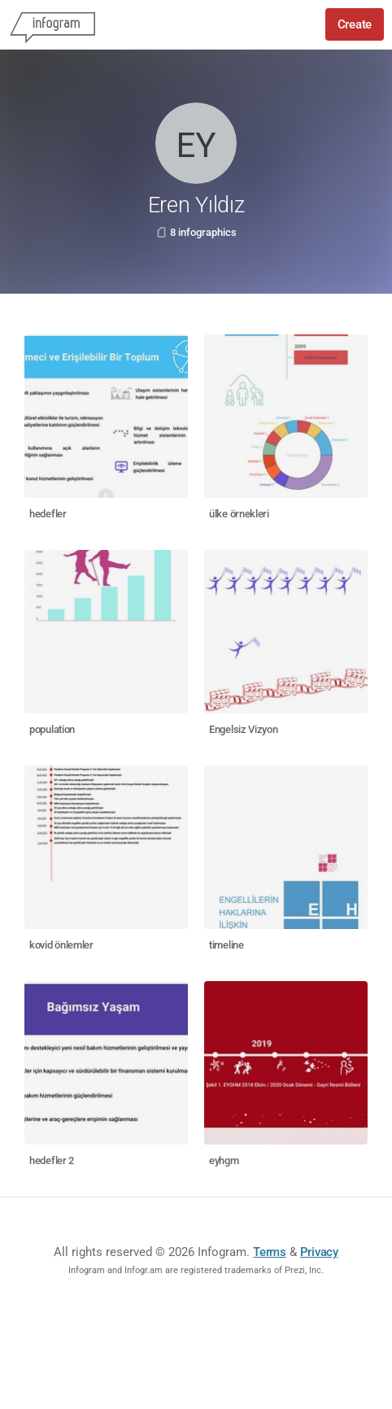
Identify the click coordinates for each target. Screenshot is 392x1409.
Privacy (319, 1252)
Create (355, 24)
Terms (269, 1252)
